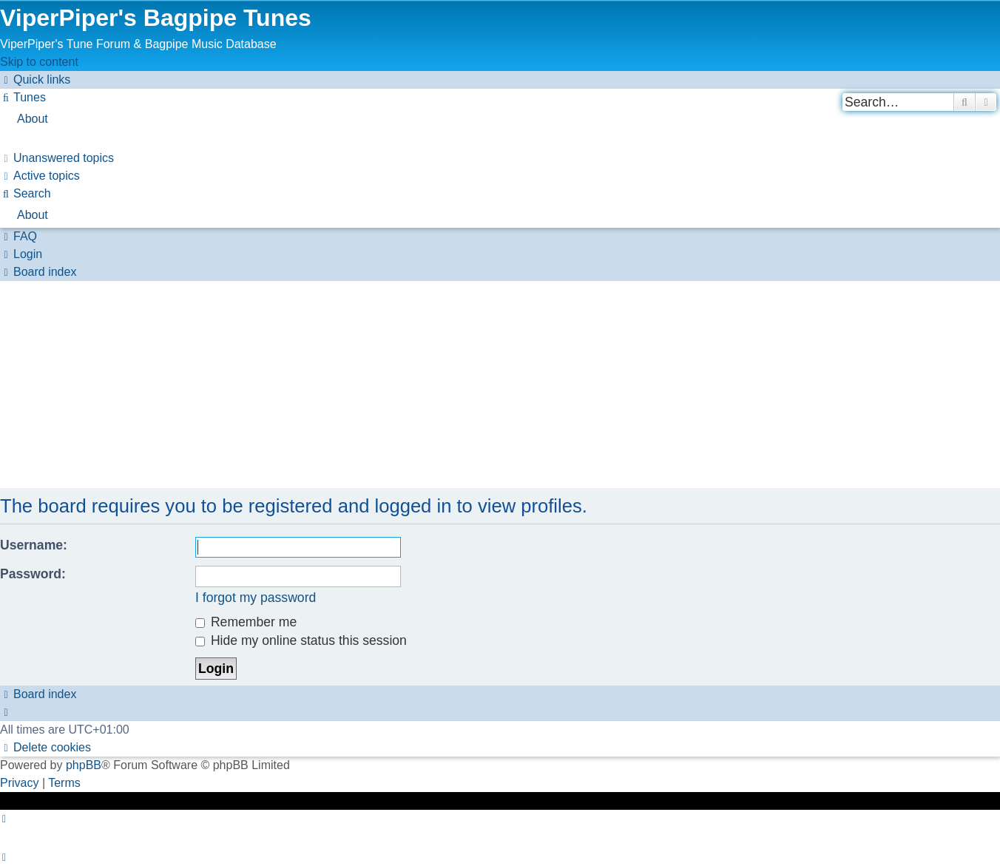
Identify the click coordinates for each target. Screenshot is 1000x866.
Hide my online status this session (301, 640)
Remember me (246, 622)
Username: (33, 545)
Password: (33, 573)
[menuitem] (23, 97)
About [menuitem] (32, 118)
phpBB (83, 765)
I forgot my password (255, 597)
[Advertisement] (444, 384)
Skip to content (39, 61)
